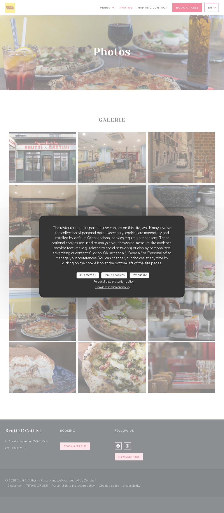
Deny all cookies (114, 275)
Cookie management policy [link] (112, 287)
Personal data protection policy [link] (113, 282)
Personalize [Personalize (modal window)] (139, 275)
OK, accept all (87, 275)
